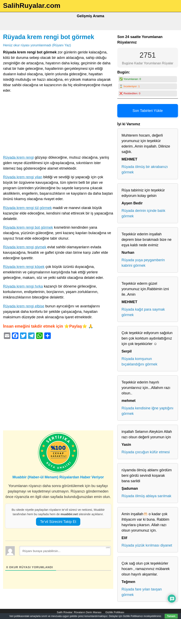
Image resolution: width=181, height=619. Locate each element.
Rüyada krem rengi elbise (23, 306)
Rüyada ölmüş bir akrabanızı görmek (145, 169)
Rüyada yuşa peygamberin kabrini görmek (143, 263)
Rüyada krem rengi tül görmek (27, 208)
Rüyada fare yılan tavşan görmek (142, 592)
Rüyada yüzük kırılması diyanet (147, 545)
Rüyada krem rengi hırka (23, 286)
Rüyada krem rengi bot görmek (48, 36)
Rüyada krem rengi (18, 157)
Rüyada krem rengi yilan (22, 177)
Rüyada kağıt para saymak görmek (143, 312)
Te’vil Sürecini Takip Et (58, 522)
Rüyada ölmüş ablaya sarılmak (146, 496)
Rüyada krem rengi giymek (24, 247)
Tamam (171, 616)
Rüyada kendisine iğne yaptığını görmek (147, 411)
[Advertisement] (58, 125)
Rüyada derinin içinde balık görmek (143, 213)
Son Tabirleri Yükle (147, 111)
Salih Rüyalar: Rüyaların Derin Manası (79, 612)
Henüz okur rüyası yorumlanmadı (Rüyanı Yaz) (37, 45)
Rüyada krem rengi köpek (23, 267)
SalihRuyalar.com (31, 5)
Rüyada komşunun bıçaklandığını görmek (139, 361)
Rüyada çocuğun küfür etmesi (146, 452)
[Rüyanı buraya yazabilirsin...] (65, 551)
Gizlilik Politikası (114, 612)
